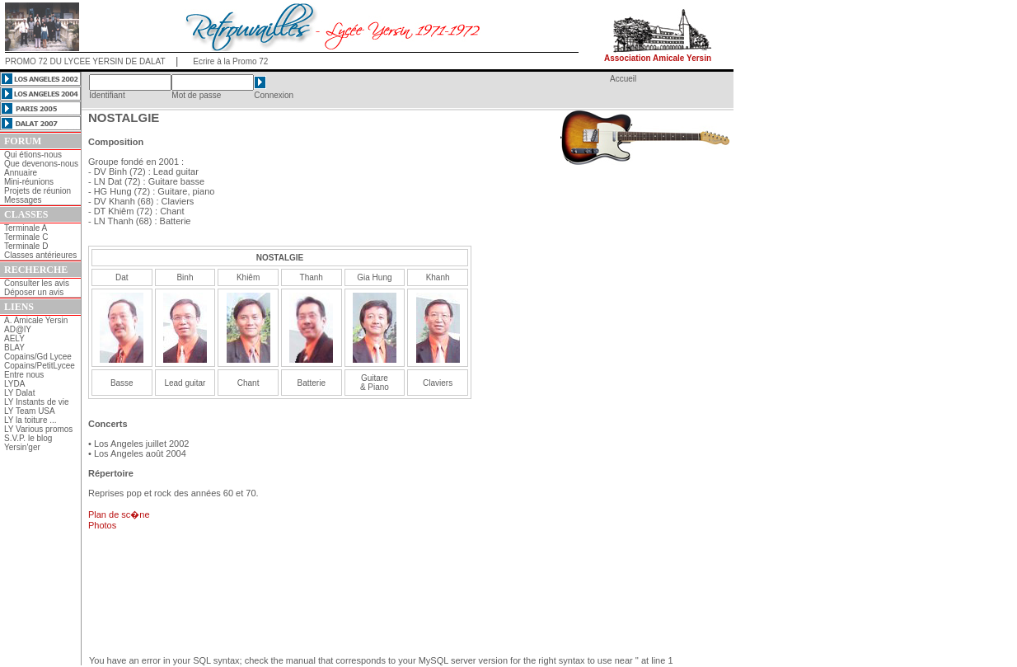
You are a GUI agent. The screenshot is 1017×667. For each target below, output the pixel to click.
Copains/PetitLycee (39, 365)
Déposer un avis (33, 292)
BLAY (14, 347)
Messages (23, 199)
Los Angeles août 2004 (140, 453)
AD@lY (17, 329)
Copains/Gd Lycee (38, 356)
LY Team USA (29, 411)
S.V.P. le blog (28, 438)
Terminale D (26, 246)
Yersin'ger (22, 447)
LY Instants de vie (36, 401)
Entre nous (24, 374)
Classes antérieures (40, 255)
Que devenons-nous (41, 163)
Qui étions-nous (33, 154)
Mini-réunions (29, 181)
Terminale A (25, 228)
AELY (14, 338)
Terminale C (26, 237)
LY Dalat (19, 392)
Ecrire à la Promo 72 (230, 61)
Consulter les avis (36, 283)
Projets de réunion (37, 190)
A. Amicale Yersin (36, 320)
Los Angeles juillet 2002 (142, 444)
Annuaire (20, 172)
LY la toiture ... (30, 420)
